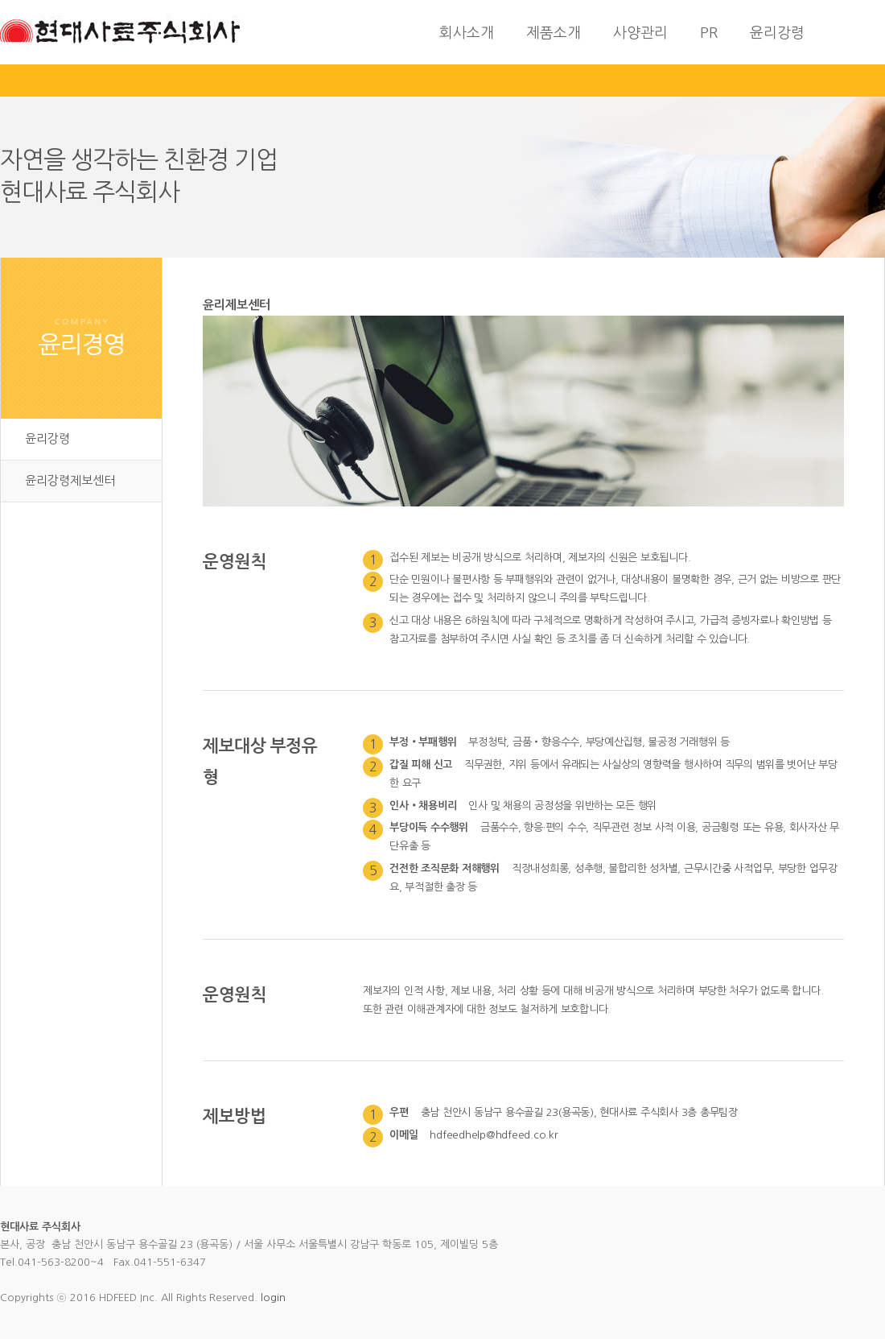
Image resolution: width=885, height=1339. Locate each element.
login (273, 1297)
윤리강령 (777, 33)
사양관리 (640, 33)
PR (709, 33)
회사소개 (466, 33)
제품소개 (553, 33)
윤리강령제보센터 (70, 480)
